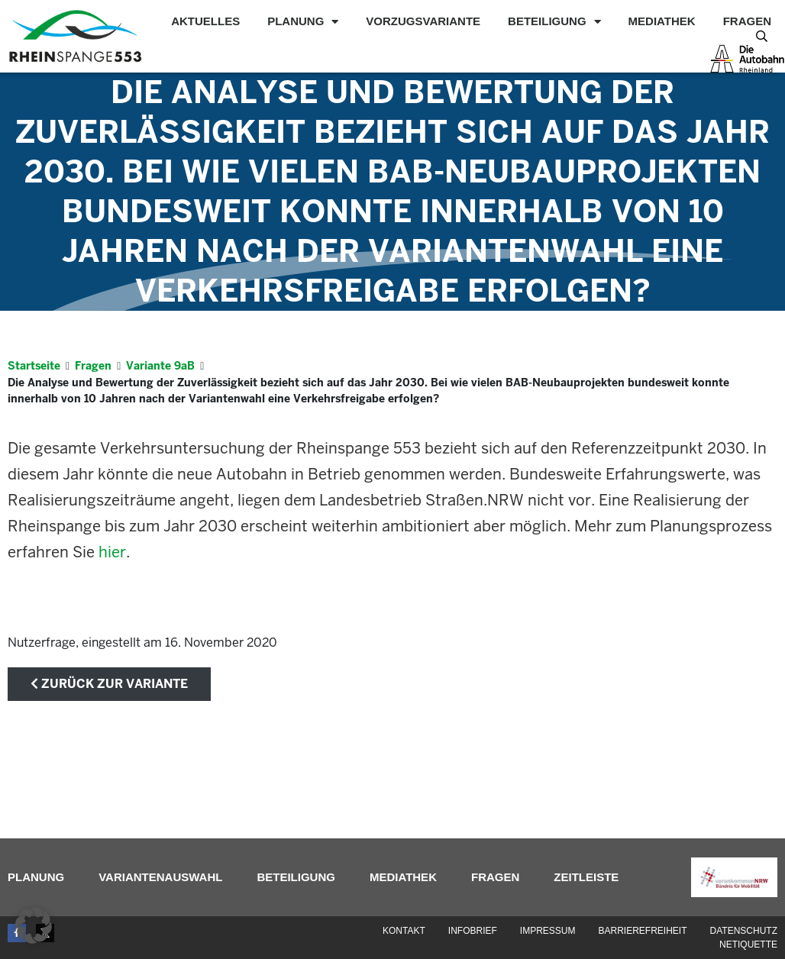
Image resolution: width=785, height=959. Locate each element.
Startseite (34, 366)
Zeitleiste (586, 876)
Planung (302, 21)
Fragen (747, 21)
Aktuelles (205, 21)
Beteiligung (554, 21)
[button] (33, 925)
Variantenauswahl (160, 876)
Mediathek (662, 21)
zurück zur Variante (109, 684)
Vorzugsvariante (423, 21)
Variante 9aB (160, 366)
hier (112, 552)
